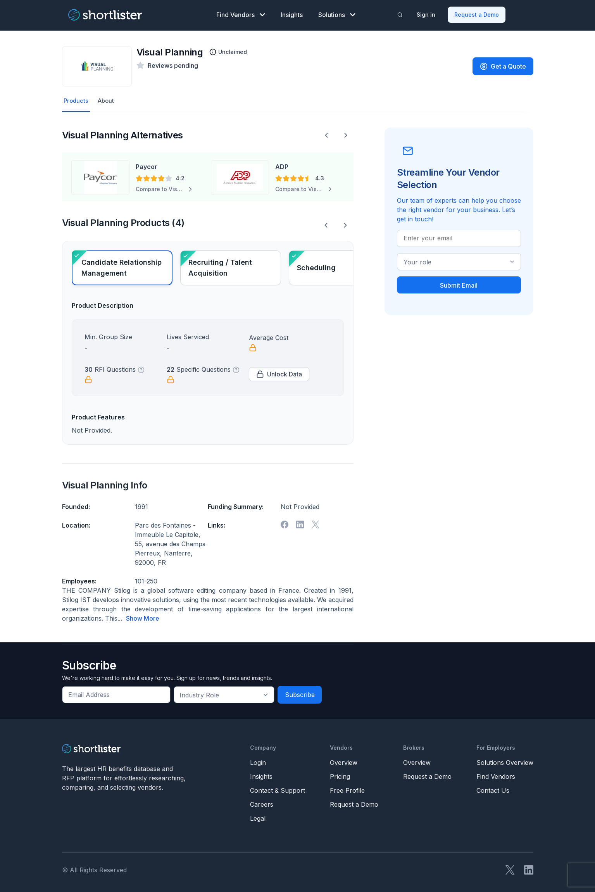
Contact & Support (277, 789)
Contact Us (492, 789)
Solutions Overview (504, 761)
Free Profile (347, 789)
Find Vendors (240, 14)
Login (258, 761)
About (108, 100)
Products (77, 100)
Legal (258, 817)
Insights (292, 14)
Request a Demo (477, 13)
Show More (142, 617)
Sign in (426, 13)
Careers (261, 803)
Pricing (340, 775)
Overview (343, 761)
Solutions (336, 14)
